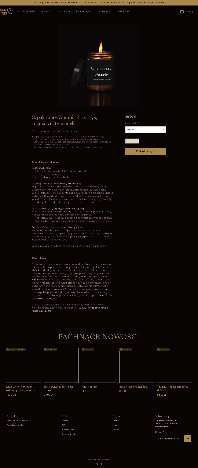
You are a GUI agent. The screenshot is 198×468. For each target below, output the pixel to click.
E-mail (158, 432)
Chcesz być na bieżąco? (166, 420)
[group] (99, 376)
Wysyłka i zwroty (69, 429)
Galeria (65, 420)
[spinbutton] (132, 141)
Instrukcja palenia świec (18, 420)
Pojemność (132, 123)
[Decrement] (127, 141)
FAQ (63, 425)
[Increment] (137, 141)
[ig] (97, 464)
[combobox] (145, 129)
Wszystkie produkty (15, 425)
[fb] (101, 464)
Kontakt (116, 429)
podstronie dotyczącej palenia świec (86, 245)
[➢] (187, 438)
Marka (115, 425)
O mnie (116, 420)
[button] (26, 12)
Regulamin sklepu (70, 434)
